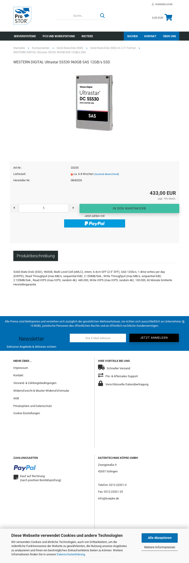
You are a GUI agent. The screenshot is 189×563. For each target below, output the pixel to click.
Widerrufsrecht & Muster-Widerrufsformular (41, 390)
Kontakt (150, 36)
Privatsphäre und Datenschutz (32, 406)
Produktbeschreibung (36, 255)
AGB (16, 398)
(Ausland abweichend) (106, 174)
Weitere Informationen (159, 547)
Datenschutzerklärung (71, 554)
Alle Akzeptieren (160, 538)
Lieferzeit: (19, 174)
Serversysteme (25, 36)
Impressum (20, 368)
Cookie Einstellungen (26, 413)
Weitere (87, 36)
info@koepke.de (108, 498)
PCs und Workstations (59, 36)
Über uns (169, 36)
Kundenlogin (162, 4)
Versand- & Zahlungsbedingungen (34, 383)
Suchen (132, 36)
